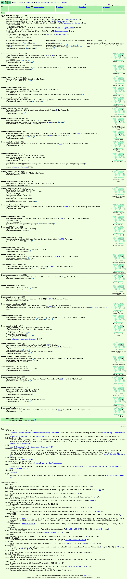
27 (71, 529)
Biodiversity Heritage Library (19, 436)
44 (68, 543)
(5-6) (41, 100)
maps (122, 61)
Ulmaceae (24, 339)
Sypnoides (59, 7)
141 (100, 529)
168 (50, 306)
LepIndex (17, 43)
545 (52, 266)
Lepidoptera (29, 2)
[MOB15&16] (19, 26)
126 (95, 497)
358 (59, 410)
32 (93, 543)
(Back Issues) (35, 447)
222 (98, 511)
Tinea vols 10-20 (47, 447)
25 (48, 345)
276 (100, 490)
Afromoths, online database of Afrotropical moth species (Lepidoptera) (34, 433)
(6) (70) (37, 299)
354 (63, 277)
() (82, 7)
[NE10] (102, 40)
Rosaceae (24, 167)
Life (14, 2)
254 (60, 563)
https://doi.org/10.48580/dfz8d (20, 443)
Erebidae (55, 2)
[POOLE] (21, 24)
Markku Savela (87, 575)
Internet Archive (41, 436)
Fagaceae (15, 167)
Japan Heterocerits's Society (20, 447)
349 (66, 207)
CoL (22, 43)
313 (53, 42)
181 (78, 493)
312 (12, 46)
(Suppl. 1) (67, 94)
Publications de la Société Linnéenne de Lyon (91, 466)
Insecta (20, 2)
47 (79, 529)
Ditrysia (37, 2)
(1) (114, 45)
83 (88, 529)
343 (58, 23)
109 (94, 529)
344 (58, 28)
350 (61, 67)
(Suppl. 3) (38, 94)
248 (52, 21)
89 (118, 547)
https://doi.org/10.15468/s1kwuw (113, 433)
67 (53, 56)
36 (76, 529)
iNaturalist (76, 46)
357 (59, 317)
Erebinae (64, 2)
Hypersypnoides (39, 7)
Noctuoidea (46, 2)
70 (49, 89)
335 (51, 19)
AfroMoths (63, 46)
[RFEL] (29, 37)
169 (64, 358)
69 (38, 120)
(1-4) (53, 532)
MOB (51, 224)
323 (91, 500)
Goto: (35, 13)
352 (60, 144)
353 (62, 239)
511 (47, 56)
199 (22, 549)
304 (50, 31)
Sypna (28, 7)
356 (61, 218)
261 (50, 299)
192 (88, 507)
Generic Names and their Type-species (48, 463)
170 (58, 256)
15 (84, 552)
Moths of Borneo (28, 459)
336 (89, 486)
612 (84, 543)
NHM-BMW (30, 43)
